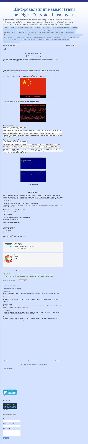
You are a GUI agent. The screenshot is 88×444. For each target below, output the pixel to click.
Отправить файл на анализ (61, 34)
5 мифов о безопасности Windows (23, 37)
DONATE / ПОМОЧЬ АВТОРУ (10, 39)
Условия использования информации (43, 34)
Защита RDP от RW (74, 37)
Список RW (37, 27)
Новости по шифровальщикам (25, 27)
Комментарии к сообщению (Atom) (38, 364)
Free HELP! (33, 30)
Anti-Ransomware (70, 32)
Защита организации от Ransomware (42, 37)
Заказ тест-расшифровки (75, 34)
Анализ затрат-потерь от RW (60, 37)
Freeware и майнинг (21, 34)
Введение (13, 27)
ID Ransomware (46, 27)
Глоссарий (74, 27)
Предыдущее (58, 360)
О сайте (14, 30)
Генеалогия (6, 30)
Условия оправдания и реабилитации (60, 39)
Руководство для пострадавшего (46, 30)
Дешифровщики (32, 32)
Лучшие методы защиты (9, 32)
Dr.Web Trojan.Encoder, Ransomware (61, 27)
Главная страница (33, 360)
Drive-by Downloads (8, 37)
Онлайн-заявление (23, 30)
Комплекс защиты (71, 30)
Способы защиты (60, 30)
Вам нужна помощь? (9, 34)
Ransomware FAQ (22, 32)
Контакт (30, 34)
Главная (6, 27)
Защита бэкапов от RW (44, 39)
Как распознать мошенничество (11, 41)
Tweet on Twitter (18, 245)
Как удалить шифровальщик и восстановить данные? (51, 32)
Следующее (7, 360)
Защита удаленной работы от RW (28, 39)
